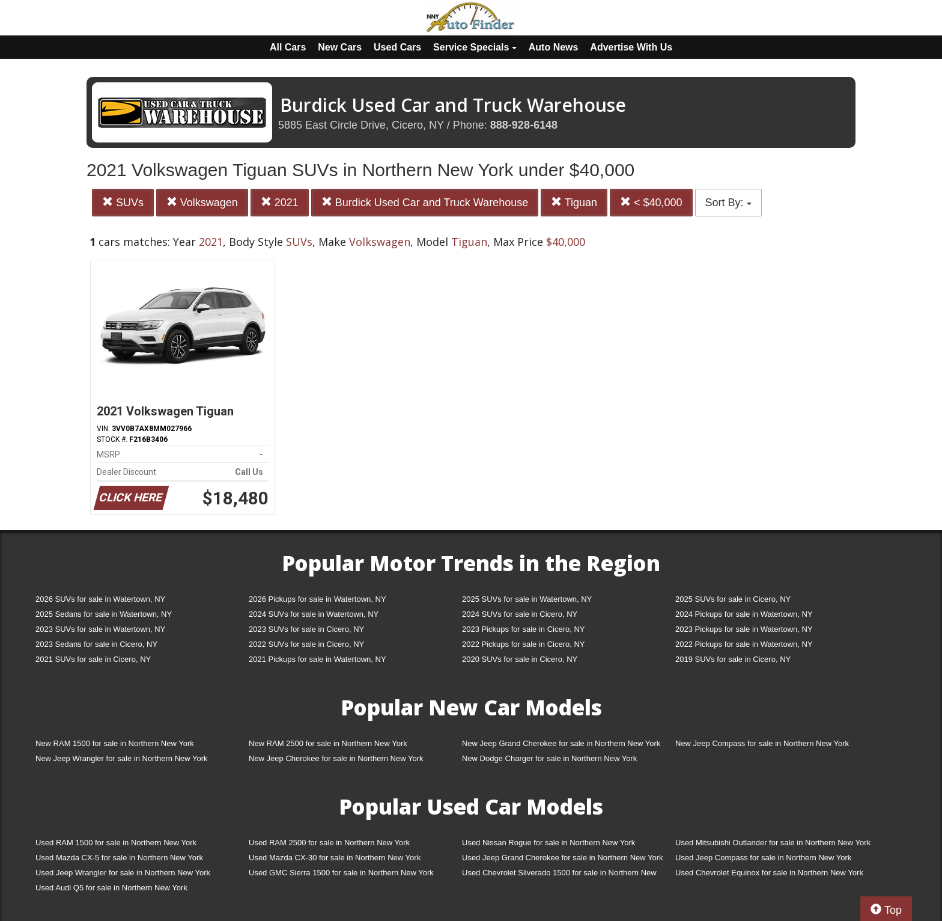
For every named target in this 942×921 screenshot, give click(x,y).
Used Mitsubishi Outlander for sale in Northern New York (773, 842)
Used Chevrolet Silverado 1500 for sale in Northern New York (559, 875)
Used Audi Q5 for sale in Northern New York (111, 887)
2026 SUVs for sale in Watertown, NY (100, 599)
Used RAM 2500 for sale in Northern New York (329, 842)
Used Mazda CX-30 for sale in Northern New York (335, 857)
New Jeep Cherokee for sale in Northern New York (336, 758)
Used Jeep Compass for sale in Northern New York (763, 857)
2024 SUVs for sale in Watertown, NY (313, 614)
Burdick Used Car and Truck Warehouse (424, 202)
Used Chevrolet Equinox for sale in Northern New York (769, 872)
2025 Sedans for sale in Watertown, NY (103, 614)
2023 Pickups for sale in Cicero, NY (523, 629)
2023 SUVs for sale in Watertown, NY (100, 629)
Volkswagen (202, 202)
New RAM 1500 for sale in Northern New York (114, 743)
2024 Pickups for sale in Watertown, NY (744, 614)
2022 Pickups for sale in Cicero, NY (523, 644)
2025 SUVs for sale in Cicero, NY (733, 599)
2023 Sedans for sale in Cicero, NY (96, 644)
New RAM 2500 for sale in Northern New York (328, 743)
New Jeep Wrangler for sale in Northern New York (121, 758)
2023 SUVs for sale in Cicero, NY (306, 629)
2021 (280, 202)
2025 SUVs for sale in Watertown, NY (527, 599)
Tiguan (574, 202)
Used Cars (397, 47)
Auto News (554, 47)
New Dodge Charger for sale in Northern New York (549, 758)
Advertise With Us (631, 47)
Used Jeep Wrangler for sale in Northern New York (122, 872)
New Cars (340, 47)
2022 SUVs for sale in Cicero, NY (306, 644)
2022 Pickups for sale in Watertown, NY (744, 644)
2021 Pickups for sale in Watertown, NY (317, 659)
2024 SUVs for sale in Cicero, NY (519, 614)
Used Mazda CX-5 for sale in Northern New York (119, 857)
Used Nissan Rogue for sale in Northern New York (548, 842)
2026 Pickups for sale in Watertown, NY (317, 599)
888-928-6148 (524, 125)
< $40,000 (651, 202)
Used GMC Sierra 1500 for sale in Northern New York (341, 872)
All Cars (288, 47)
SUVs (123, 202)
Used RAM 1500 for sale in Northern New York (115, 842)
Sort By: (728, 203)
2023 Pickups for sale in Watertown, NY (744, 629)
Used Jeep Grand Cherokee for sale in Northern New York (562, 857)
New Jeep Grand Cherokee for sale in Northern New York (561, 743)
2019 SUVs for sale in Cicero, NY (733, 659)
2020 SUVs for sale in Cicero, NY (519, 659)
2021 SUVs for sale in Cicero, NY (93, 659)
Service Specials (475, 47)
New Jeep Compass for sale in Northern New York (762, 743)
